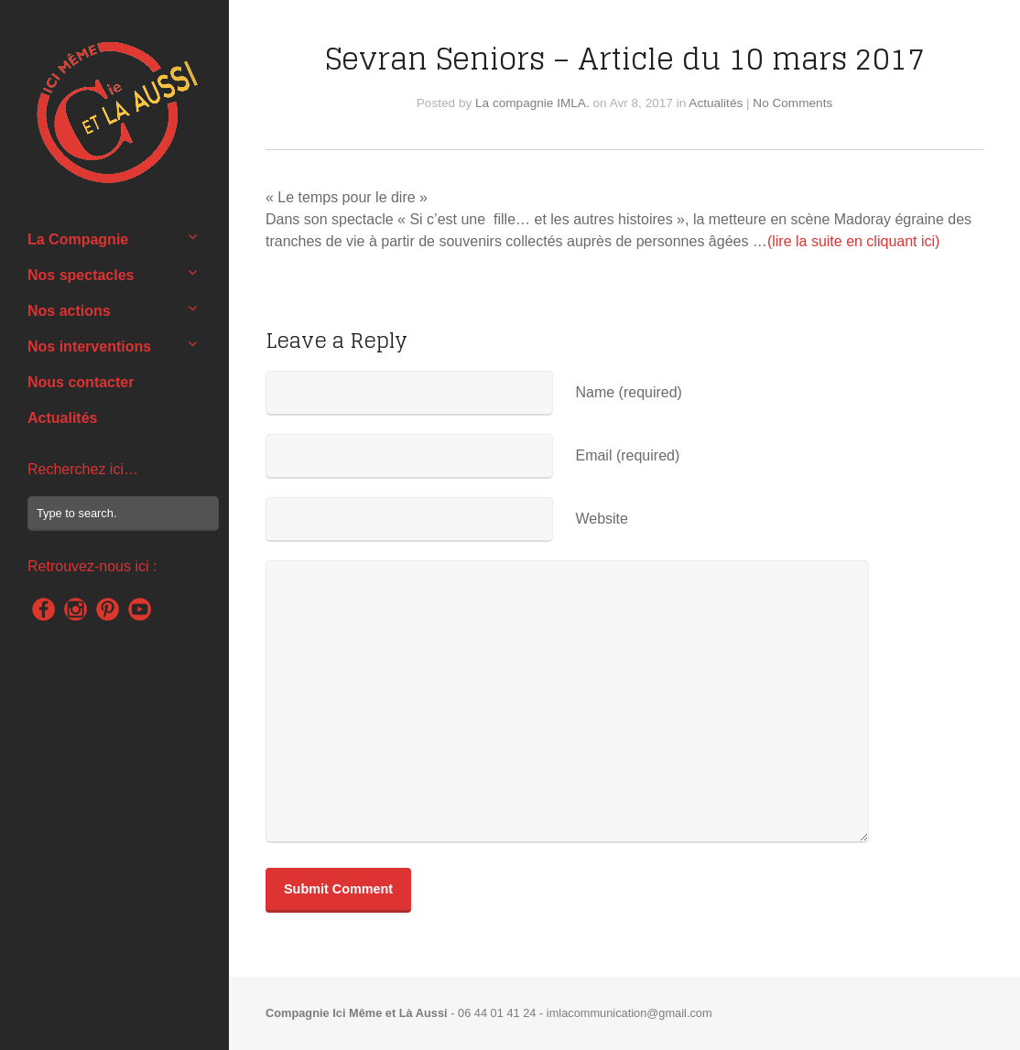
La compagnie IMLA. (532, 103)
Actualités (62, 418)
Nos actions (69, 311)
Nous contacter (80, 382)
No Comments (792, 103)
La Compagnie (77, 239)
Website (601, 518)
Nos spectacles (81, 275)
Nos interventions (89, 346)
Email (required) (627, 455)
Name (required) (628, 392)
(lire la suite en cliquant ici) (853, 241)
